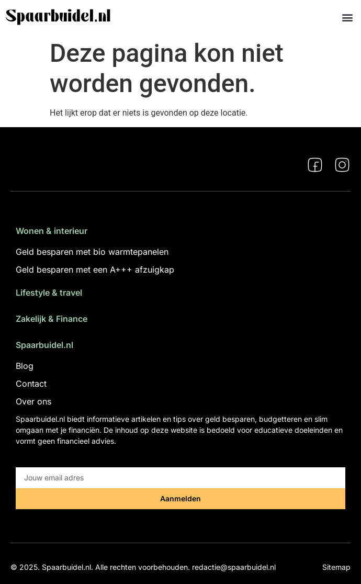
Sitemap (336, 567)
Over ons (33, 401)
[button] (347, 17)
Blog (24, 366)
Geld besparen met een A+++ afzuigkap (95, 269)
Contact (31, 383)
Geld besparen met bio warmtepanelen (92, 251)
